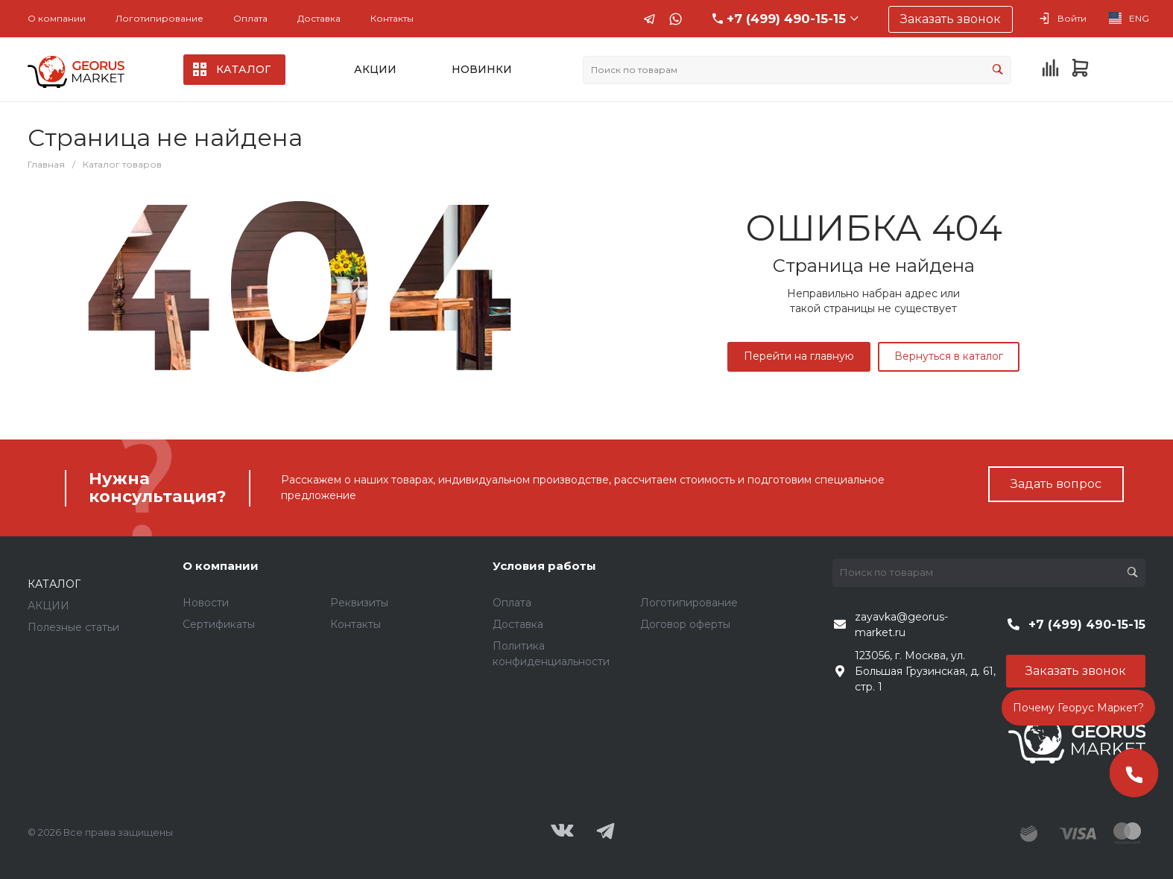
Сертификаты (219, 624)
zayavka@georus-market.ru (901, 624)
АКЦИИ (48, 605)
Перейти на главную (799, 356)
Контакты (392, 18)
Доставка (319, 18)
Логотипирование (159, 18)
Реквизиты (359, 602)
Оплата (250, 18)
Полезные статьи (73, 627)
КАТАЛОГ (54, 584)
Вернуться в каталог (948, 356)
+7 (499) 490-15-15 (786, 18)
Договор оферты (685, 624)
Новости (206, 602)
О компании (57, 18)
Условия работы (544, 566)
